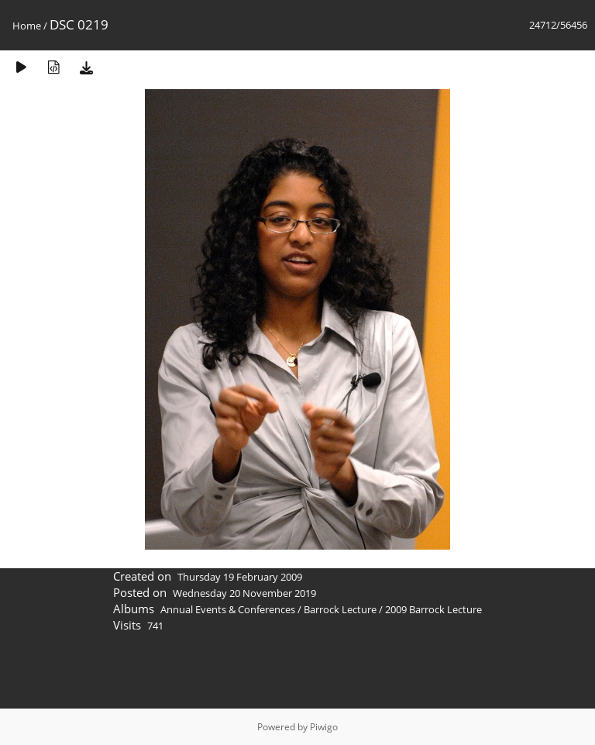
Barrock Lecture (340, 609)
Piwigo (324, 726)
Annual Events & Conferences (227, 609)
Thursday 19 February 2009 (239, 577)
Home (26, 26)
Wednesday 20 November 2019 (244, 593)
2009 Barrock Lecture (433, 609)
